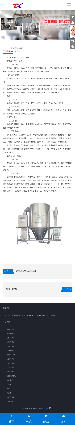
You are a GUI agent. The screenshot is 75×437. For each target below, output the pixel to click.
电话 (29, 419)
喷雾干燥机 (10, 331)
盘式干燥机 (10, 374)
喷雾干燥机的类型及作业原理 (26, 271)
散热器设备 (10, 399)
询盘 (64, 419)
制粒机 (9, 395)
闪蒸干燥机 (10, 344)
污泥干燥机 (10, 361)
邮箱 (46, 419)
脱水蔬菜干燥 (11, 378)
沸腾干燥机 (10, 352)
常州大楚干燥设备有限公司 (16, 48)
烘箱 (8, 390)
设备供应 (10, 403)
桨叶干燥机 (10, 340)
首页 (57, 27)
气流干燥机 (10, 369)
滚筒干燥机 (10, 365)
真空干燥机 (10, 348)
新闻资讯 (63, 27)
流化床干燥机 (11, 357)
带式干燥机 (10, 335)
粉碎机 (9, 382)
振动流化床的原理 (12, 289)
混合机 (9, 386)
